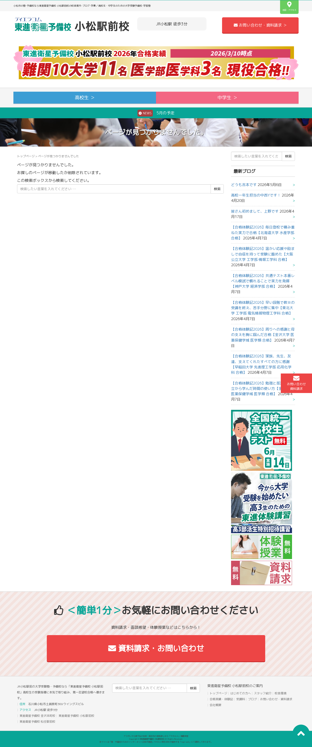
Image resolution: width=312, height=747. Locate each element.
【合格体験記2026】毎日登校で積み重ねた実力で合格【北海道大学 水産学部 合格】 (263, 233)
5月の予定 (156, 113)
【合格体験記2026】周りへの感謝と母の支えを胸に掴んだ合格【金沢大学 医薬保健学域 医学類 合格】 (263, 335)
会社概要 (215, 705)
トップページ (26, 156)
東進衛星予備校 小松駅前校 (76, 716)
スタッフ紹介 (263, 693)
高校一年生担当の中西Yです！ (256, 195)
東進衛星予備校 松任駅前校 (37, 721)
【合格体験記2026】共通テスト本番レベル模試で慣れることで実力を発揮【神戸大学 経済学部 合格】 (263, 281)
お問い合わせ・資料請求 (276, 699)
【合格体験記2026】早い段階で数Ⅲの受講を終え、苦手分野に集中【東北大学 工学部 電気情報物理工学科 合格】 (263, 308)
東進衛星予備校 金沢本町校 (37, 716)
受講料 (240, 699)
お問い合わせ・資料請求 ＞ (260, 25)
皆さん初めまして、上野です (255, 211)
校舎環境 (280, 693)
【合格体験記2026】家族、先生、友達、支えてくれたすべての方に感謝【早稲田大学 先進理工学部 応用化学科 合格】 (261, 364)
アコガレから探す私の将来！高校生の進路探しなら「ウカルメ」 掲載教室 (156, 736)
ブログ (252, 699)
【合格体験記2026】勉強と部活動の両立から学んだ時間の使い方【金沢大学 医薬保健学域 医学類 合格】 (263, 389)
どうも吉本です (244, 184)
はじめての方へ (240, 693)
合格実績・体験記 (221, 699)
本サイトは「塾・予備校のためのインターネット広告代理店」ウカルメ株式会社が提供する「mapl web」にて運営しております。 (156, 741)
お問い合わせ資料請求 (296, 383)
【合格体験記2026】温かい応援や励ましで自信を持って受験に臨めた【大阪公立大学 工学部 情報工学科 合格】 (263, 254)
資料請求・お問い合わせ (156, 648)
